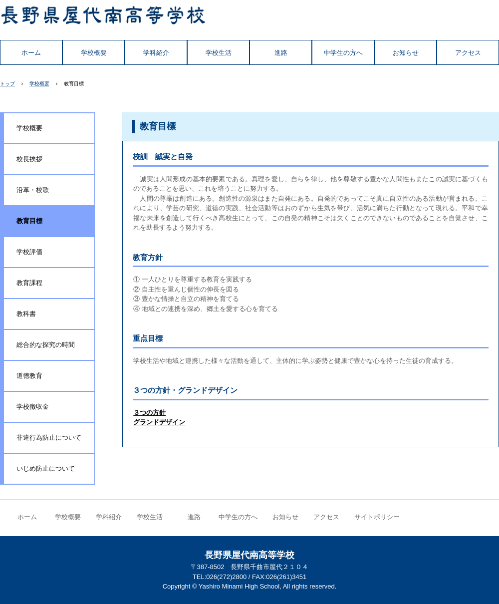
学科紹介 (156, 52)
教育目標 (29, 221)
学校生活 (219, 52)
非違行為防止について (48, 437)
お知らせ (406, 52)
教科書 (26, 313)
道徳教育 (29, 375)
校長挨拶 (29, 159)
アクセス (468, 52)
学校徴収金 (32, 406)
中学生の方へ (343, 52)
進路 (280, 52)
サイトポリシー (377, 517)
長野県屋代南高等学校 (103, 20)
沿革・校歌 (32, 190)
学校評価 (29, 252)
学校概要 (94, 52)
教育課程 (29, 283)
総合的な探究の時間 (45, 344)
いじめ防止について (45, 468)
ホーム (31, 52)
